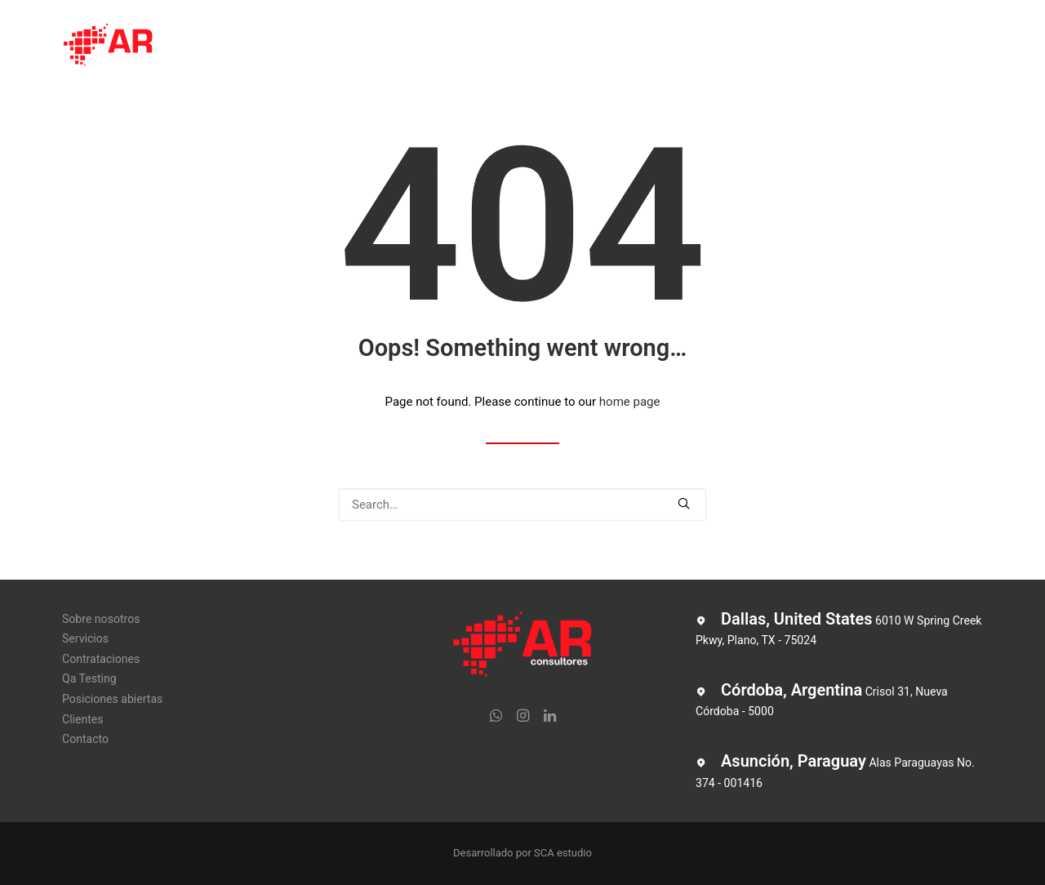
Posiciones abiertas (652, 46)
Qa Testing (539, 46)
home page (629, 401)
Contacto (835, 46)
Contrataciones (436, 46)
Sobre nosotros (241, 46)
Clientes (758, 46)
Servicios (339, 46)
